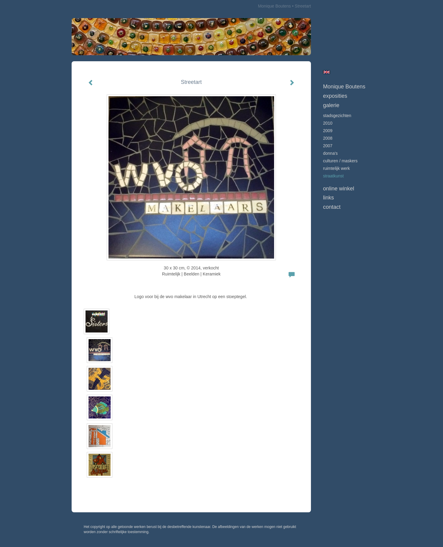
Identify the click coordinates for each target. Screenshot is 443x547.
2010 (327, 123)
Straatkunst (333, 175)
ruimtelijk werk (336, 168)
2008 (327, 138)
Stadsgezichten (337, 115)
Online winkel (338, 189)
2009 (327, 130)
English (326, 72)
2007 (327, 145)
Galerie (331, 105)
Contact (332, 207)
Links (328, 198)
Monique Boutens (274, 6)
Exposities (335, 96)
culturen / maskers (340, 160)
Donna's (330, 153)
